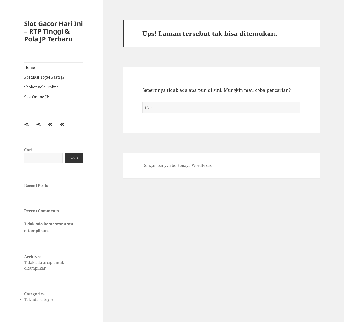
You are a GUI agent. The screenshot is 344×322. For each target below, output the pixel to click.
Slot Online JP (36, 96)
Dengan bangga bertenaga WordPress (177, 165)
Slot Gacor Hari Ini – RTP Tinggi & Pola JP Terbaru (53, 31)
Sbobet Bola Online (41, 87)
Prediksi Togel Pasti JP (44, 77)
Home (29, 67)
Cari (28, 150)
